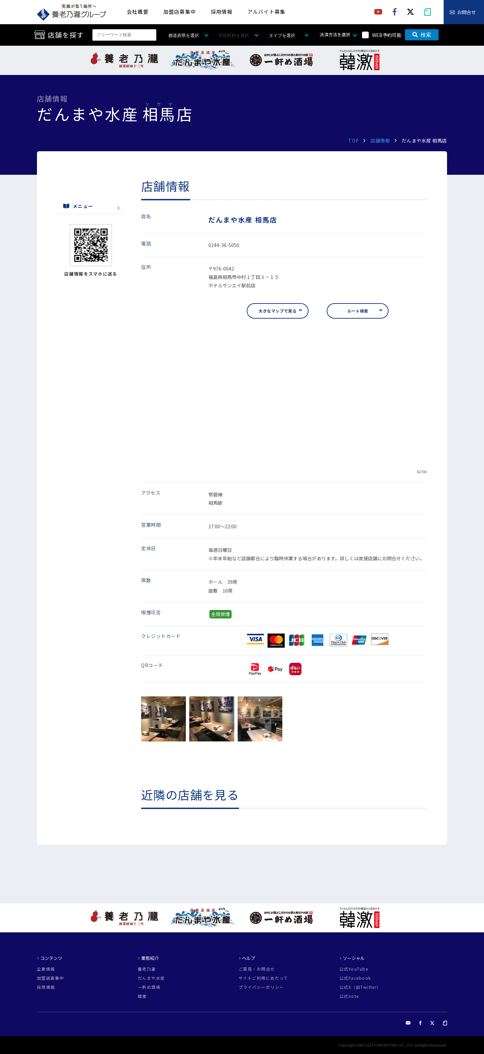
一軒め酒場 (149, 987)
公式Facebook (355, 978)
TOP (353, 140)
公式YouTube (353, 969)
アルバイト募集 (266, 11)
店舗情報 (380, 140)
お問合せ (466, 12)
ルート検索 (357, 311)
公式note (349, 996)
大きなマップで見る (277, 311)
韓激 (142, 996)
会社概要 (138, 11)
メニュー (78, 206)
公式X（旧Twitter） (360, 987)
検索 (421, 35)
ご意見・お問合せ (257, 969)
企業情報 (46, 969)
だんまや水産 (151, 978)
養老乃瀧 (147, 969)
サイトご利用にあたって (263, 978)
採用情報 (222, 11)
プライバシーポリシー (261, 987)
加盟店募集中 (179, 11)
